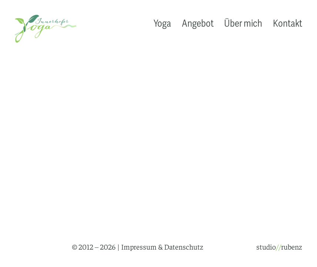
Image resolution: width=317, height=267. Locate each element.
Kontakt (287, 24)
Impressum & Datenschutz (162, 246)
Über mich (243, 24)
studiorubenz (279, 246)
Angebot (198, 24)
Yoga (162, 24)
